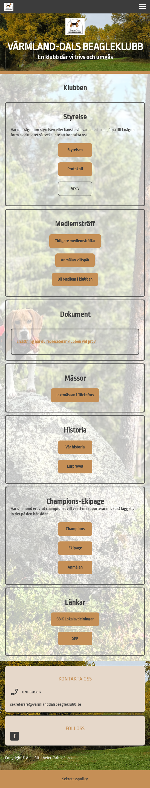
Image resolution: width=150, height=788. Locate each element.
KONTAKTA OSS (75, 679)
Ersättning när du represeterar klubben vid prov (56, 341)
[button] (142, 6)
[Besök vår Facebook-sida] (14, 736)
